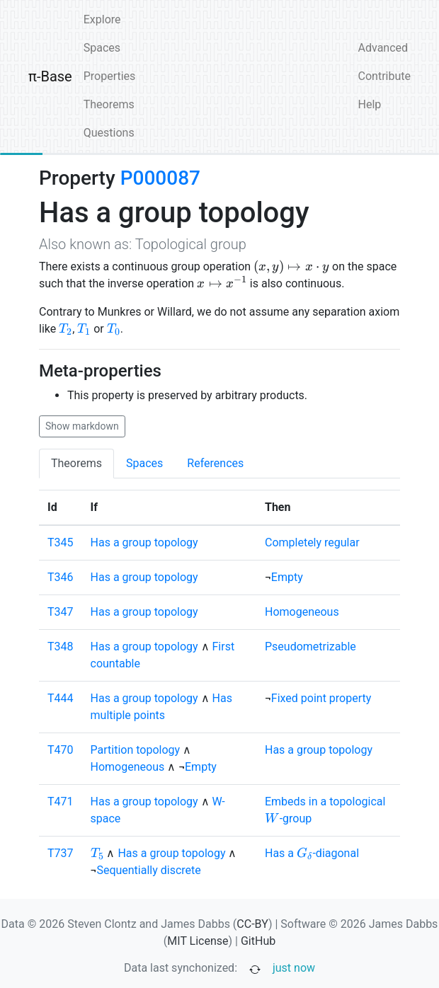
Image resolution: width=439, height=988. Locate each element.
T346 (60, 577)
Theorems (109, 104)
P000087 (160, 178)
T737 (60, 853)
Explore (102, 19)
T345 (60, 542)
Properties (110, 76)
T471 (60, 801)
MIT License (197, 941)
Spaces (102, 47)
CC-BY (252, 924)
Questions (109, 132)
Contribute (384, 76)
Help (370, 104)
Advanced (383, 47)
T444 (60, 698)
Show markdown (82, 426)
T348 (60, 646)
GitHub (258, 941)
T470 (60, 750)
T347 (60, 612)
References (215, 463)
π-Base (50, 76)
